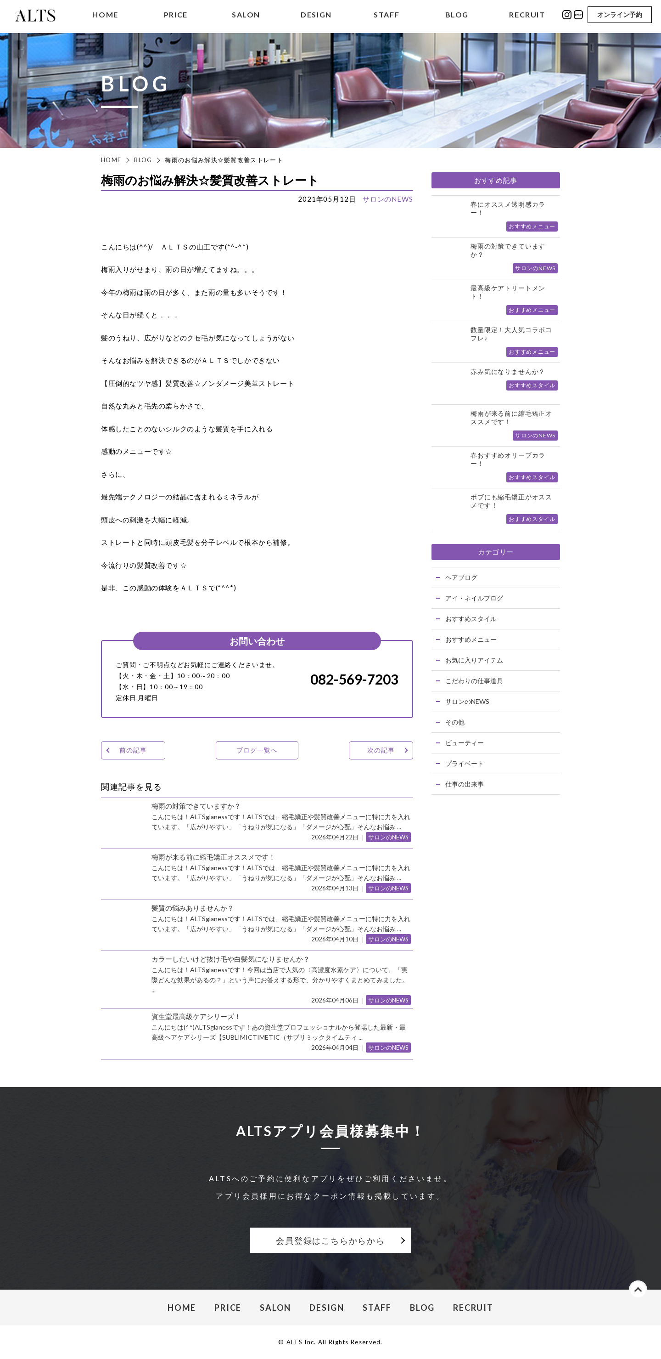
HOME (105, 15)
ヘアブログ (461, 577)
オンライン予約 (619, 15)
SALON (246, 15)
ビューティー (464, 743)
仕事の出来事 (464, 784)
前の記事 (132, 750)
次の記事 (380, 750)
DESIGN (316, 15)
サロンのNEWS (388, 199)
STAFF (386, 15)
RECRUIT (527, 15)
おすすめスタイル (471, 619)
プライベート (464, 763)
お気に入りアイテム (474, 660)
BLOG (457, 15)
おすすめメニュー (471, 639)
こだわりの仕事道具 (474, 681)
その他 (455, 722)
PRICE (176, 15)
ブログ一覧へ (256, 750)
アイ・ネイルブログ (474, 598)
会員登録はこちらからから (330, 1240)
